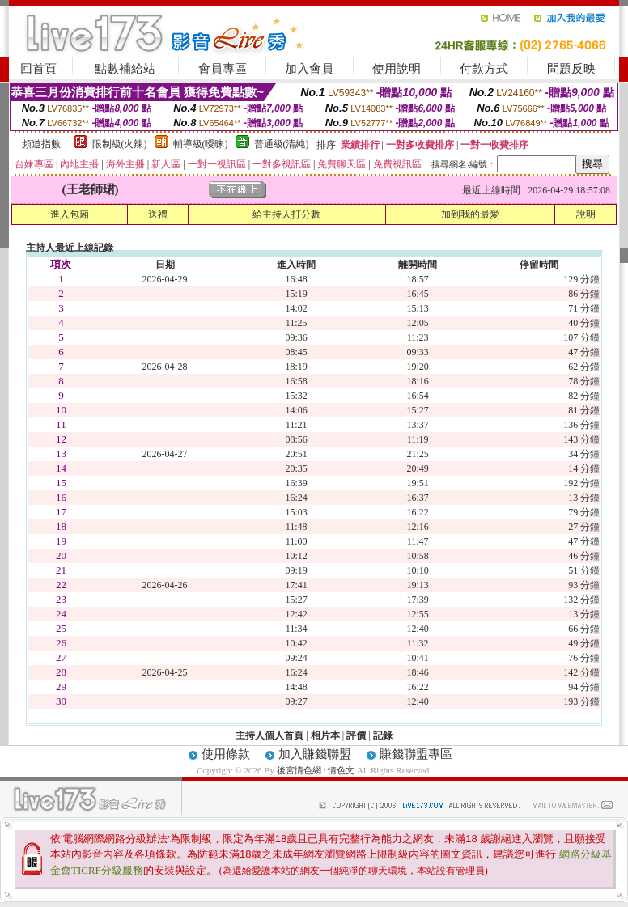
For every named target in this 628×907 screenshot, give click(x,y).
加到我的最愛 (470, 214)
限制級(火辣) (119, 144)
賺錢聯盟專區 (416, 754)
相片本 (325, 735)
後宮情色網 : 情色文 (316, 770)
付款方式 (484, 68)
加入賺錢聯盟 (314, 754)
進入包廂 (69, 214)
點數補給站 (125, 68)
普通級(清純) (281, 144)
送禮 (158, 214)
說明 (586, 214)
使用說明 (396, 68)
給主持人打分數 (286, 214)
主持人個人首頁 (269, 735)
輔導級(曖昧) (200, 144)
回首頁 (38, 68)
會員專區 (222, 68)
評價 (356, 735)
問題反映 (571, 68)
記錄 (382, 735)
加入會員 (309, 68)
